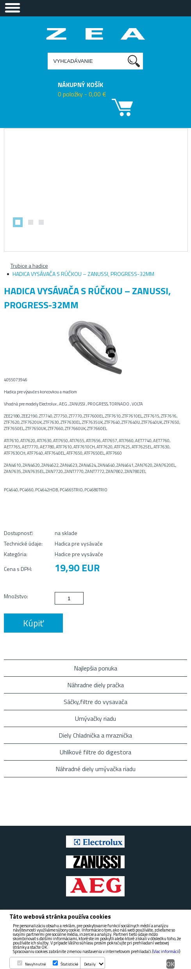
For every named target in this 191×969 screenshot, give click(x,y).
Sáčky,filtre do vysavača (95, 701)
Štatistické (69, 964)
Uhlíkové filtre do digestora (95, 752)
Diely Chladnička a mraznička (95, 735)
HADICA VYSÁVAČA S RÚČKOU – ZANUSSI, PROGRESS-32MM (83, 274)
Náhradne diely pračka (95, 685)
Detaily (90, 964)
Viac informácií (166, 951)
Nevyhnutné (35, 964)
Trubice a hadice (29, 265)
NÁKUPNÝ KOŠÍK (80, 84)
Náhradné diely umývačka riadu (95, 768)
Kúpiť (33, 623)
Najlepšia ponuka (95, 668)
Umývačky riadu (95, 718)
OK (170, 964)
